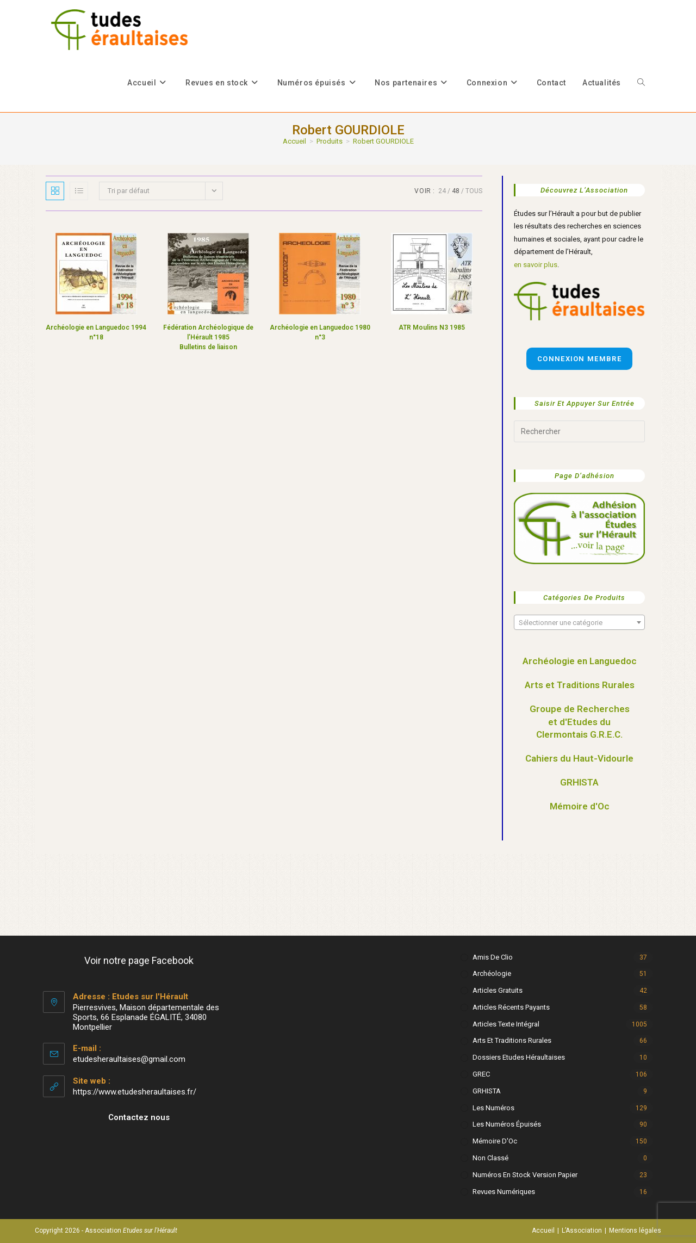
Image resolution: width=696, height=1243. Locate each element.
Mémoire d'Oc (580, 806)
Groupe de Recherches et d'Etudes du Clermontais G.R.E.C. (580, 721)
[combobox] (579, 622)
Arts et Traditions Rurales (580, 684)
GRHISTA (579, 782)
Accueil (543, 1230)
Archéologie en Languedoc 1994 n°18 (96, 332)
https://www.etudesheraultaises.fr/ (134, 1092)
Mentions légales (635, 1230)
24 (442, 191)
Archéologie (492, 973)
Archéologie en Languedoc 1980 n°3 (320, 332)
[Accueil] (294, 141)
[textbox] (579, 622)
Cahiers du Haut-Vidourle (579, 758)
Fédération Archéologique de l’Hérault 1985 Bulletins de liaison (208, 337)
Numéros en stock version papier (525, 1175)
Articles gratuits (498, 990)
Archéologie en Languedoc (580, 660)
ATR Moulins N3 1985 (432, 327)
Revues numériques (504, 1192)
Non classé (490, 1158)
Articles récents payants (511, 1007)
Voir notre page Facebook (139, 960)
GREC (481, 1074)
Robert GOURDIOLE (383, 141)
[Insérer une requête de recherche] (579, 431)
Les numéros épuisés (507, 1124)
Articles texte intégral (506, 1024)
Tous (473, 191)
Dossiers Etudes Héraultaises (519, 1057)
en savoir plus (535, 265)
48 (455, 191)
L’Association (582, 1230)
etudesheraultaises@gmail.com (129, 1059)
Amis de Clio (493, 957)
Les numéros (493, 1108)
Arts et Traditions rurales (512, 1040)
